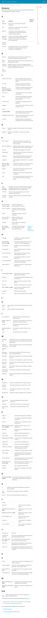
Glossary (17, 4)
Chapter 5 (30, 227)
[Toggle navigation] (3, 2)
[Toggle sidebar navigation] (2, 5)
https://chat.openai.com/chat (14, 603)
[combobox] (44, 2)
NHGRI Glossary (7, 609)
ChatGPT (27, 598)
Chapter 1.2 (30, 226)
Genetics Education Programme (11, 611)
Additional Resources (9, 4)
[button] (32, 5)
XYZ (38, 43)
